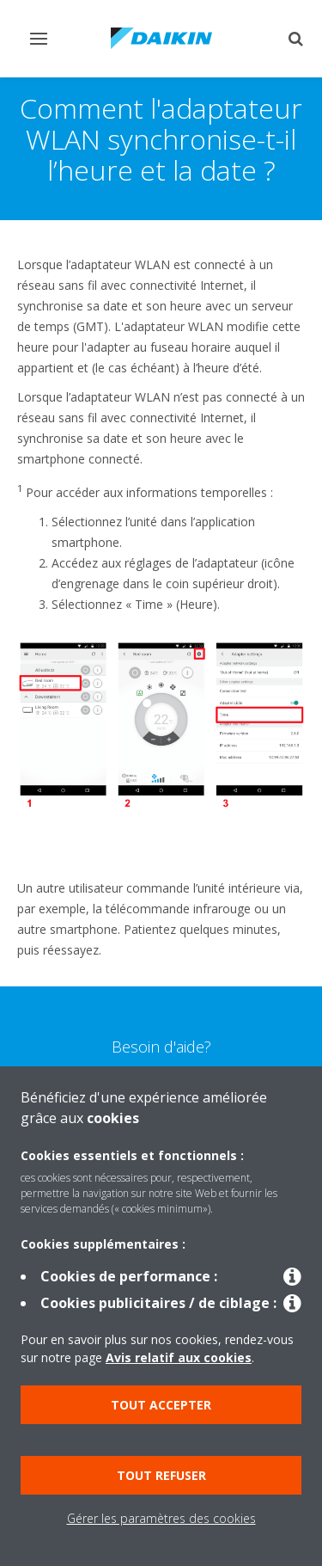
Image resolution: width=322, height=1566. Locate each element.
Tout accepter (161, 1405)
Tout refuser (161, 1475)
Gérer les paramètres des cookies (161, 1518)
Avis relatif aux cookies (179, 1357)
